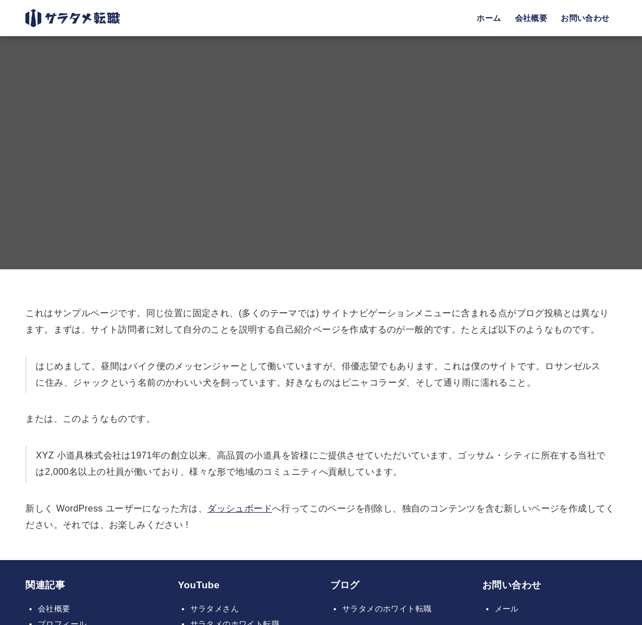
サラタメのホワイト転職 (386, 608)
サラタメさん (214, 608)
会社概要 (54, 608)
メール (507, 608)
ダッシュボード (239, 508)
